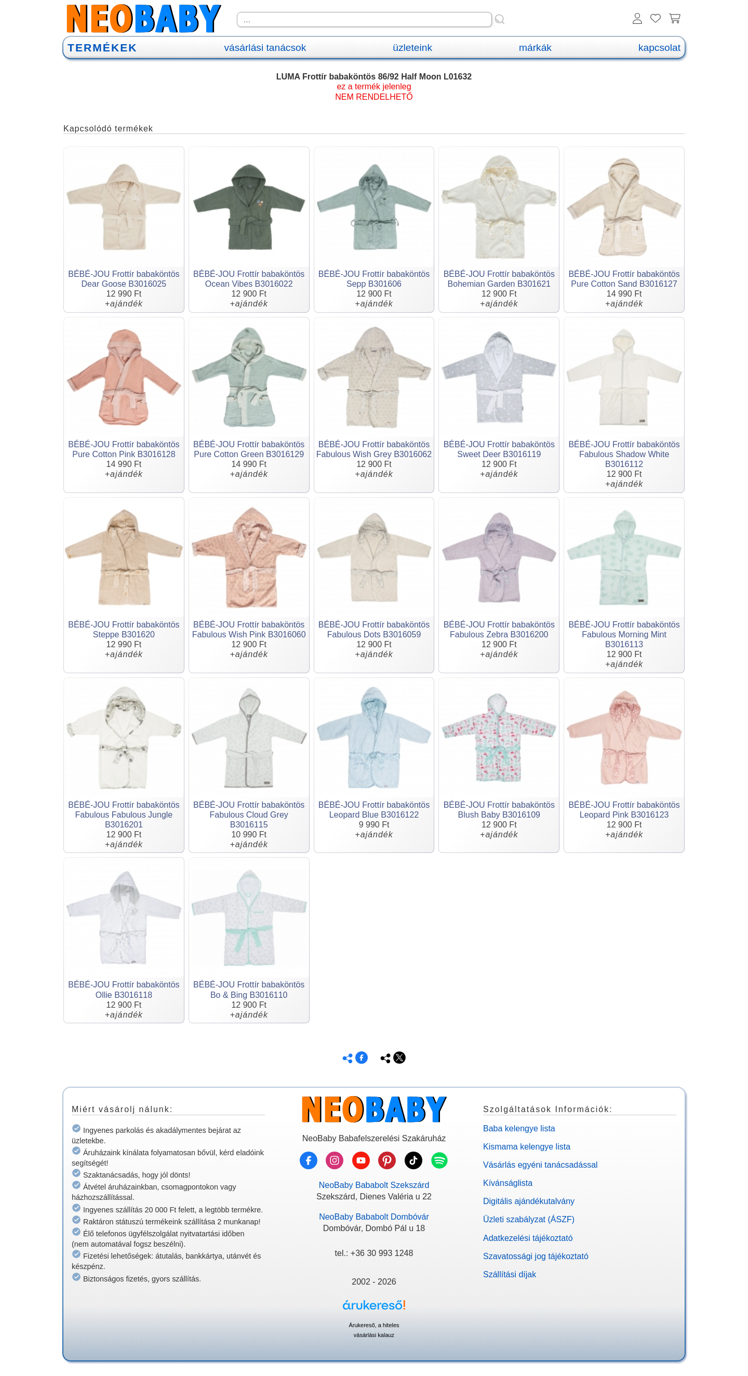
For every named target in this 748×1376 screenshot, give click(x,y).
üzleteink (412, 47)
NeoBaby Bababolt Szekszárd (374, 1185)
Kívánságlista (507, 1183)
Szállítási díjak (509, 1274)
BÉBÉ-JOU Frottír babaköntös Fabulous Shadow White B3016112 (623, 454)
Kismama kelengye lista (526, 1146)
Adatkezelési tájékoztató (528, 1238)
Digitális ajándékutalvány (529, 1201)
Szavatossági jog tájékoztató (536, 1256)
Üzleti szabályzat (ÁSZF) (529, 1219)
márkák (535, 47)
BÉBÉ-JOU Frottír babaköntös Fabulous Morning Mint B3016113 (623, 634)
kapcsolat (659, 47)
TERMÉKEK (102, 48)
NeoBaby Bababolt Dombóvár (374, 1216)
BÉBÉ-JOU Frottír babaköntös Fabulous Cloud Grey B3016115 (248, 814)
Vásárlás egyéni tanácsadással (540, 1164)
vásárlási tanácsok (265, 47)
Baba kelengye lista (519, 1128)
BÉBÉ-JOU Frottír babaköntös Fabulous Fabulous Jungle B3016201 (123, 814)
